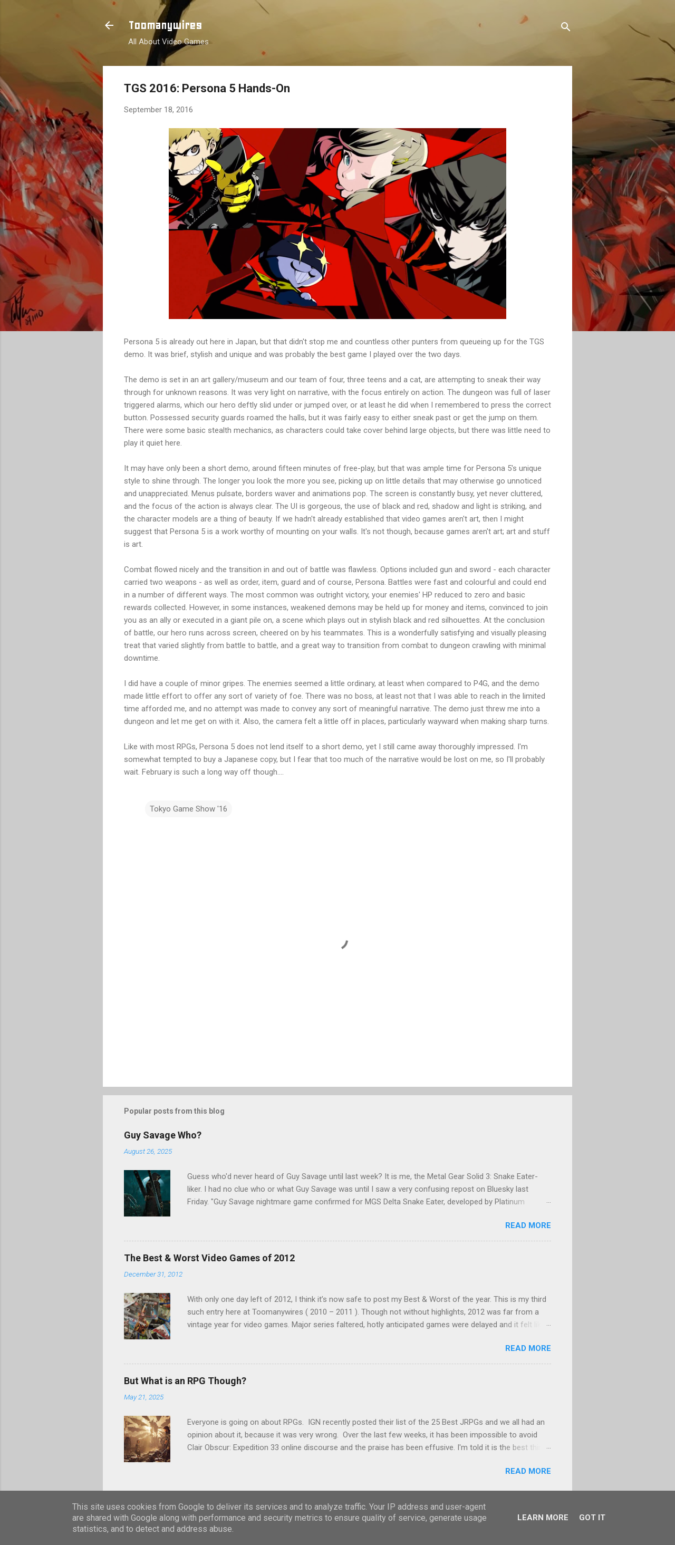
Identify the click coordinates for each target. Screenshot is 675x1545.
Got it (592, 1517)
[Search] (566, 29)
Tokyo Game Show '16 (188, 809)
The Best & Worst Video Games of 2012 (209, 1257)
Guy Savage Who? (162, 1135)
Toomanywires (165, 25)
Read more (528, 1225)
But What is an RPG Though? (185, 1380)
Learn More (542, 1517)
